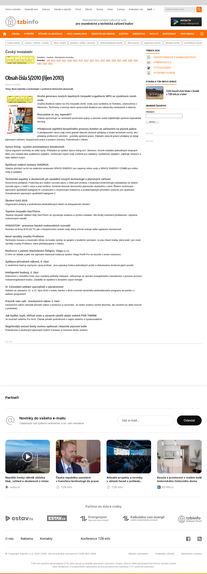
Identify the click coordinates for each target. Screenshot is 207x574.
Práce (78, 9)
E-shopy (121, 9)
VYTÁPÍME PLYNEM (164, 72)
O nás (9, 538)
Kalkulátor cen (136, 9)
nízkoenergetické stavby (111, 43)
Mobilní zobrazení (138, 553)
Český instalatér (19, 52)
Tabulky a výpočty (62, 9)
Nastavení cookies (191, 553)
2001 (50, 63)
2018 (58, 60)
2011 (97, 60)
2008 (113, 60)
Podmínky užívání (164, 553)
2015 (75, 60)
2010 (102, 60)
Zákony (88, 9)
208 (48, 60)
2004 (136, 60)
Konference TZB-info (95, 538)
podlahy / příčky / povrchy (82, 43)
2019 (53, 60)
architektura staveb (193, 43)
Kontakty (46, 538)
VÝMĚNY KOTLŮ (162, 62)
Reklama (27, 538)
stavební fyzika (172, 43)
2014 (80, 60)
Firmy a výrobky (13, 9)
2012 (92, 60)
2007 (119, 60)
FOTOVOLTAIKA (162, 67)
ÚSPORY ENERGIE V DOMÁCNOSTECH (174, 57)
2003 (39, 63)
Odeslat (189, 420)
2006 (124, 60)
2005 (130, 60)
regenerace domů (152, 43)
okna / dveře (59, 43)
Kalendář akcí (31, 9)
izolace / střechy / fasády (37, 43)
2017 (64, 60)
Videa (110, 9)
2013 (86, 60)
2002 (45, 63)
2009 (108, 60)
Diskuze (46, 9)
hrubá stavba (13, 43)
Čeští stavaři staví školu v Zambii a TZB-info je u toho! (182, 92)
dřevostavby (133, 43)
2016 (69, 60)
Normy (100, 9)
